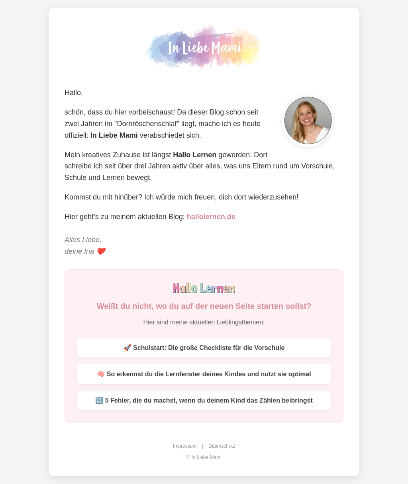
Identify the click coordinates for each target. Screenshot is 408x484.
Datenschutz (221, 446)
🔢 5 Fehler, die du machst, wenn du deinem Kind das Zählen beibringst (203, 400)
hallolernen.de (211, 217)
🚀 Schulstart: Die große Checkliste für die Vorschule (204, 347)
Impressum (184, 446)
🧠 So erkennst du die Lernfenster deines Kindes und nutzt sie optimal (204, 374)
